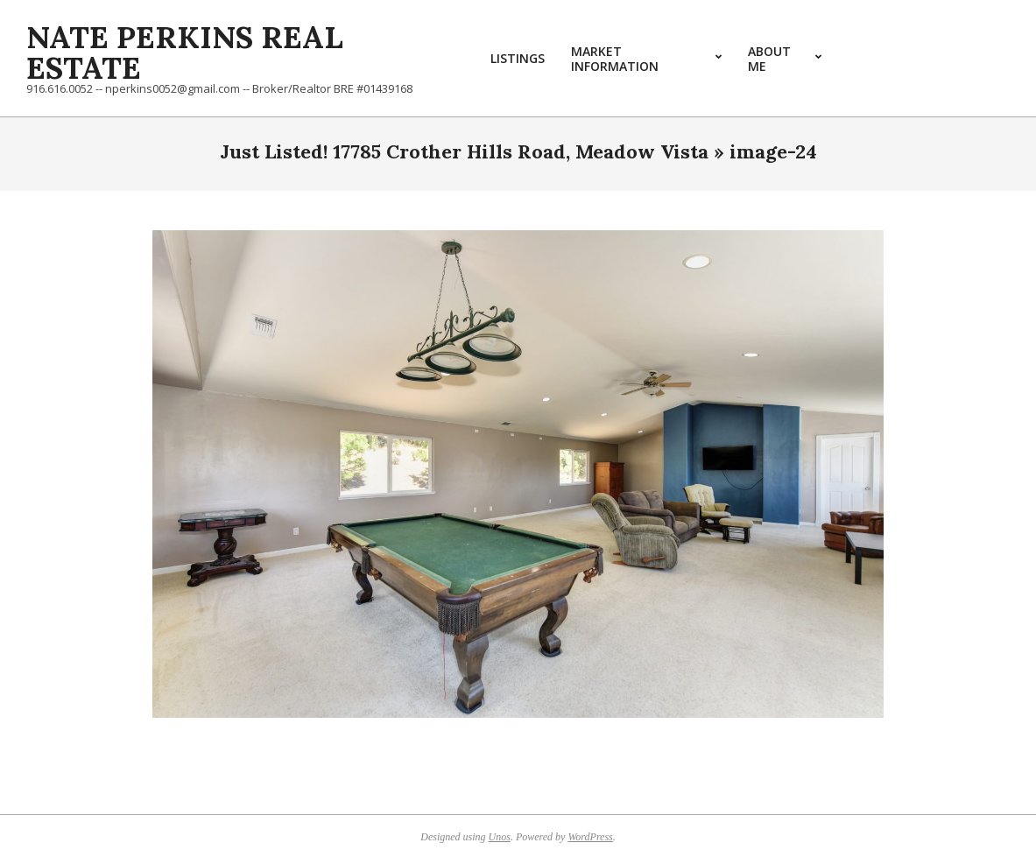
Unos (500, 837)
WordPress (589, 837)
